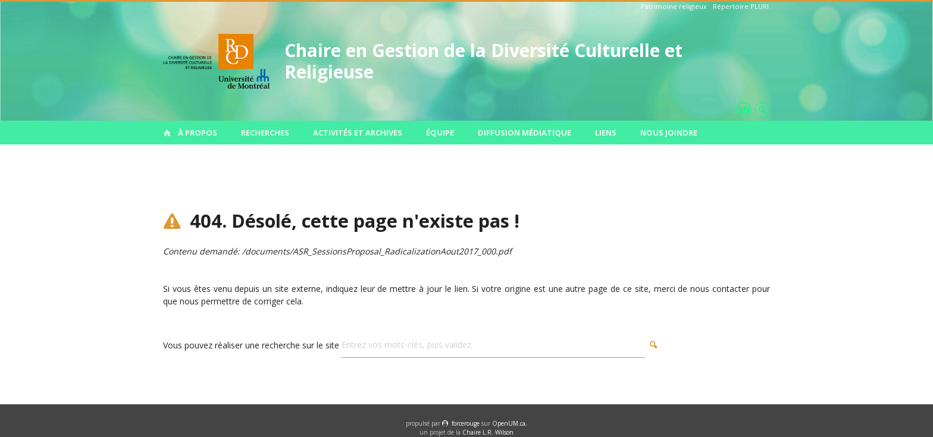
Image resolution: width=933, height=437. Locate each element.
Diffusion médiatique (524, 132)
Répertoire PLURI (741, 6)
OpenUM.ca (508, 423)
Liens (605, 132)
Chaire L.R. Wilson (488, 432)
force (466, 423)
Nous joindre (668, 132)
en (744, 109)
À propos (197, 132)
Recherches (265, 132)
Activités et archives (357, 132)
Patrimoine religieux (674, 6)
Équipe (440, 132)
